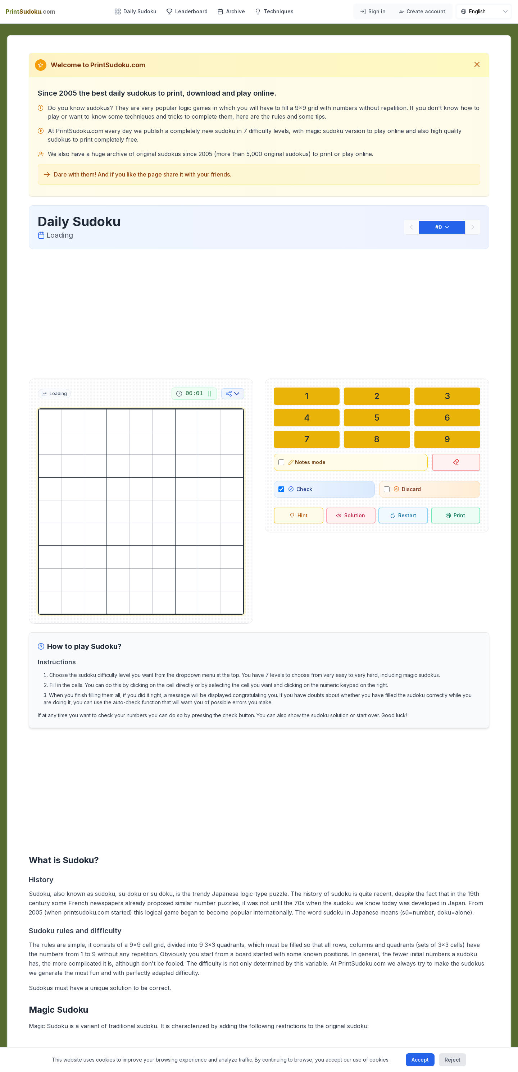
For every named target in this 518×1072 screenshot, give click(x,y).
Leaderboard (187, 11)
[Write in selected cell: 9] (447, 439)
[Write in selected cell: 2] (377, 396)
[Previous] (411, 227)
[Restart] (403, 515)
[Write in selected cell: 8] (377, 439)
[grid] (141, 511)
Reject (452, 1060)
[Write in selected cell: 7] (307, 439)
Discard (407, 489)
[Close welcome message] (477, 65)
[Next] (472, 227)
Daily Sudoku (135, 11)
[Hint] (298, 515)
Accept (420, 1060)
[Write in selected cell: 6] (447, 417)
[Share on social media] (232, 393)
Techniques (274, 11)
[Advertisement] (259, 312)
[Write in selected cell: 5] (377, 417)
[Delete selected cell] (456, 462)
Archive (231, 11)
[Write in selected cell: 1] (307, 396)
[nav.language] (484, 11)
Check (300, 489)
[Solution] (351, 515)
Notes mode (307, 462)
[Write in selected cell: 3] (447, 396)
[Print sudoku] (456, 515)
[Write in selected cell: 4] (307, 417)
